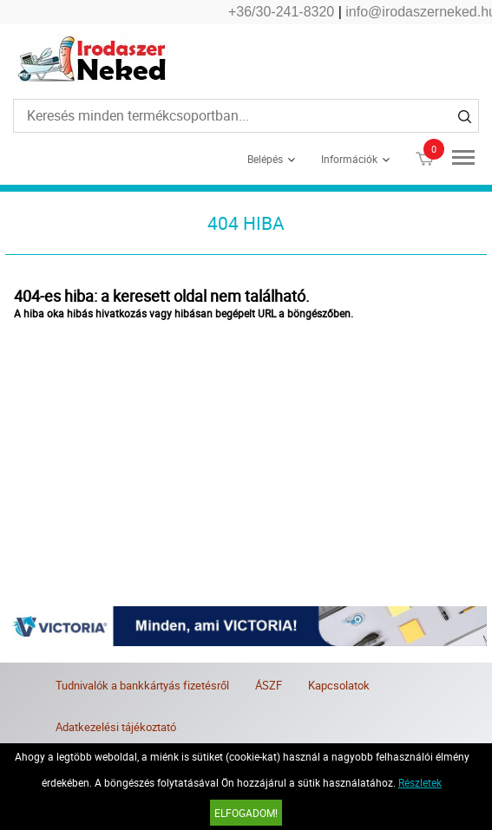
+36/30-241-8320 (281, 11)
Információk (349, 159)
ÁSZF (268, 685)
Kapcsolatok (339, 685)
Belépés (265, 159)
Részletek (420, 782)
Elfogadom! (246, 813)
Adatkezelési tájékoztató (116, 727)
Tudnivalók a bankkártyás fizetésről (142, 685)
